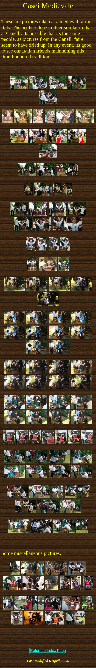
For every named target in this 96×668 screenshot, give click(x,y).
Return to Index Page (48, 650)
